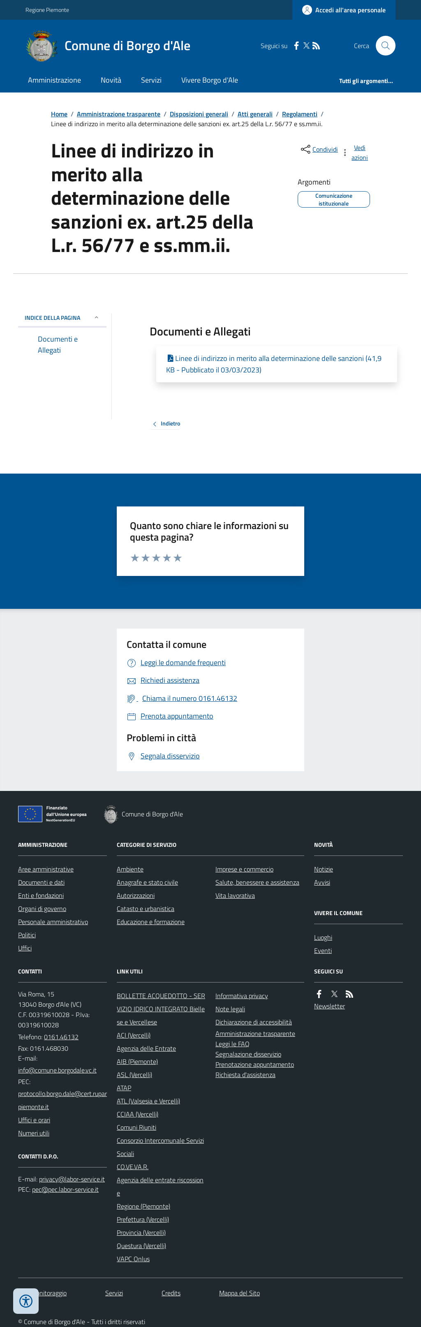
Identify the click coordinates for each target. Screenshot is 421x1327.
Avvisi (322, 882)
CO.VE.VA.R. (132, 1167)
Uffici (25, 948)
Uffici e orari (34, 1120)
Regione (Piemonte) (143, 1206)
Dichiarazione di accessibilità (253, 1022)
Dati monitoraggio (42, 1293)
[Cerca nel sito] (382, 45)
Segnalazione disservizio (248, 1054)
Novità (111, 80)
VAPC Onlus (133, 1259)
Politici (27, 935)
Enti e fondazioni (41, 895)
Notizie (323, 869)
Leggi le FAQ (232, 1044)
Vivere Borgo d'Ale (209, 80)
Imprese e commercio (244, 869)
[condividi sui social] (319, 149)
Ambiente (130, 869)
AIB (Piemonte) (137, 1061)
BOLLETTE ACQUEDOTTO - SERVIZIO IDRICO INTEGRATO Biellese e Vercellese (161, 1009)
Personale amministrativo (53, 922)
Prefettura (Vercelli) (143, 1219)
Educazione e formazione (151, 922)
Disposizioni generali (199, 114)
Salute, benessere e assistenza (257, 882)
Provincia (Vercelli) (141, 1232)
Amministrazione (54, 80)
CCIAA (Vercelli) (137, 1114)
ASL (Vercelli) (134, 1075)
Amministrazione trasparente (118, 114)
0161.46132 (61, 1037)
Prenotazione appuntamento (254, 1064)
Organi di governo (42, 908)
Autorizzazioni (136, 895)
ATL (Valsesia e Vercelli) (148, 1101)
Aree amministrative (46, 869)
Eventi (323, 950)
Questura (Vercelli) (141, 1246)
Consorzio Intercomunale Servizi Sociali (160, 1146)
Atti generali (255, 114)
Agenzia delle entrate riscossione (160, 1186)
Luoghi (323, 937)
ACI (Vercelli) (133, 1035)
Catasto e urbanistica (145, 908)
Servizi (151, 80)
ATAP (124, 1088)
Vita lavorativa (235, 895)
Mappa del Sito (239, 1293)
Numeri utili (33, 1133)
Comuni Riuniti (136, 1127)
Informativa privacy (241, 996)
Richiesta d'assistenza (245, 1075)
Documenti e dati (41, 882)
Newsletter (329, 1006)
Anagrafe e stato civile (147, 882)
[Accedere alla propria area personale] (344, 10)
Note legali (230, 1009)
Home (59, 114)
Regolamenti (299, 114)
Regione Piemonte (47, 9)
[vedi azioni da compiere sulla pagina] (355, 152)
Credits (171, 1293)
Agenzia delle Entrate (146, 1048)
